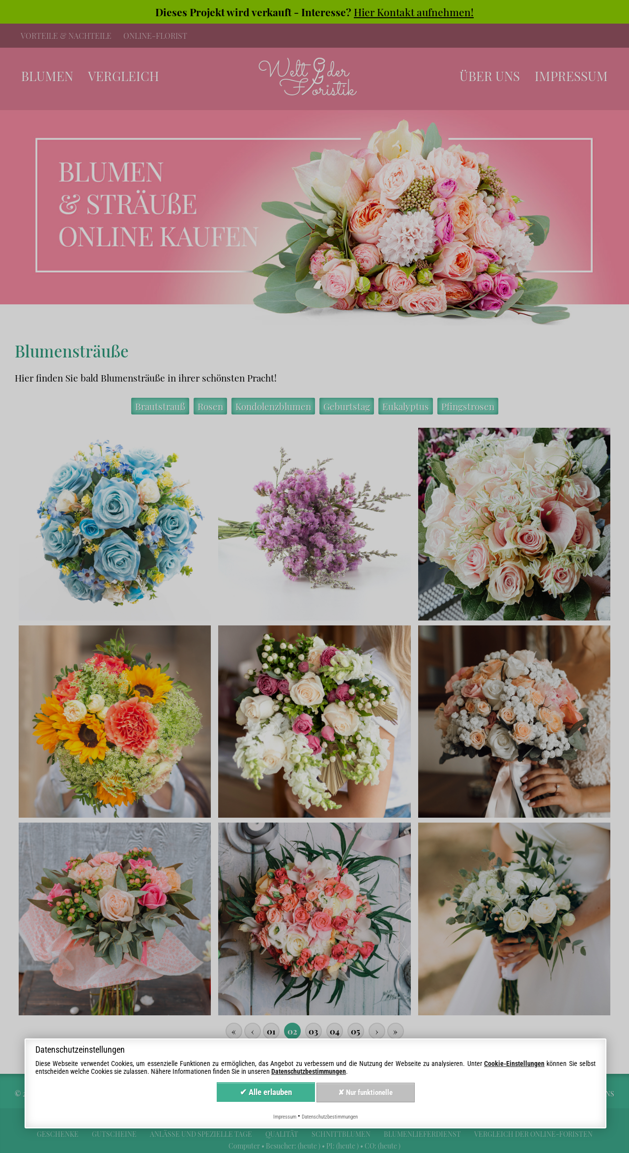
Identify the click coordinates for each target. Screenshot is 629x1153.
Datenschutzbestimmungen (308, 1071)
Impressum (284, 1117)
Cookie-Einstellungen (514, 1063)
